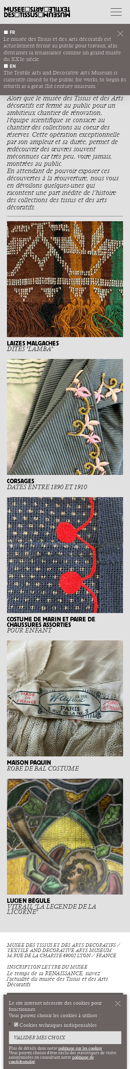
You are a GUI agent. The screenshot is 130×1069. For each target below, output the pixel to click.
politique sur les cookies (80, 1048)
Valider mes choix (39, 1038)
